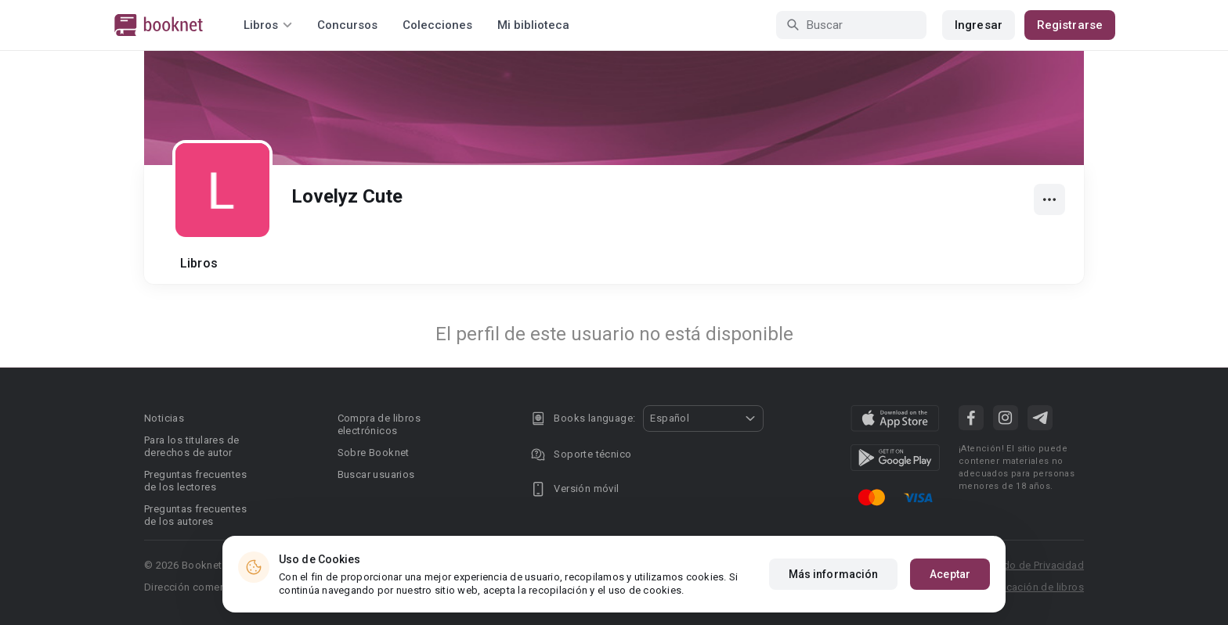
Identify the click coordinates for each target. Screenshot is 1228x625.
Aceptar (950, 574)
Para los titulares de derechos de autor (191, 446)
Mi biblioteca (533, 25)
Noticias (164, 418)
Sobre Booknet (374, 452)
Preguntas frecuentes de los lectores (195, 481)
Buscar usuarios (376, 474)
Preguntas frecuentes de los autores (195, 515)
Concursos (347, 25)
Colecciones (437, 25)
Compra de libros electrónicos (379, 424)
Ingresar (978, 25)
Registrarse (1070, 25)
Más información (834, 574)
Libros (199, 263)
